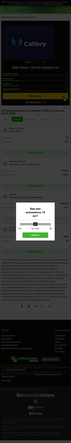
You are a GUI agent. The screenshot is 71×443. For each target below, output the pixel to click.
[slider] (35, 224)
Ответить (35, 235)
